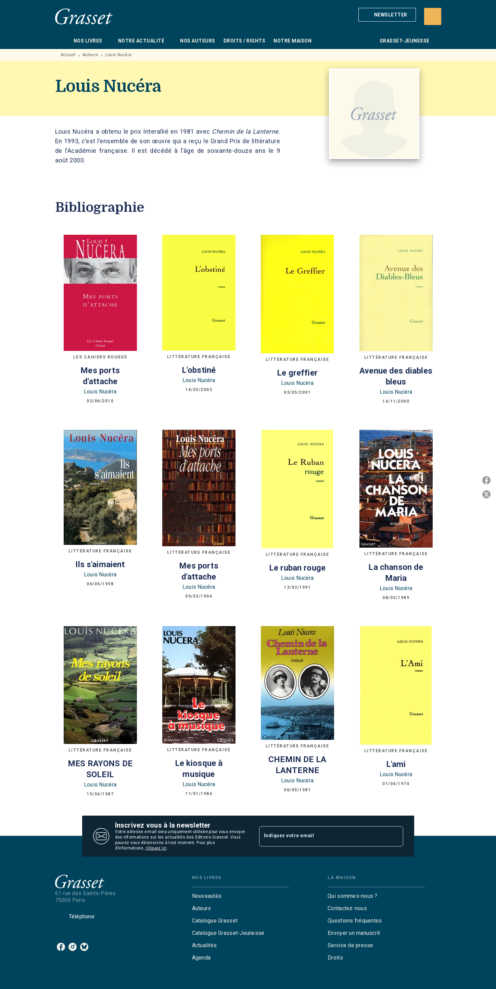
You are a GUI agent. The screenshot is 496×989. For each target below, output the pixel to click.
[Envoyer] (395, 836)
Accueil (68, 54)
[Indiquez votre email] (322, 836)
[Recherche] (432, 16)
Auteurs (90, 54)
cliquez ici (156, 848)
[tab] (62, 41)
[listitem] (61, 947)
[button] (387, 15)
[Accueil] (84, 16)
